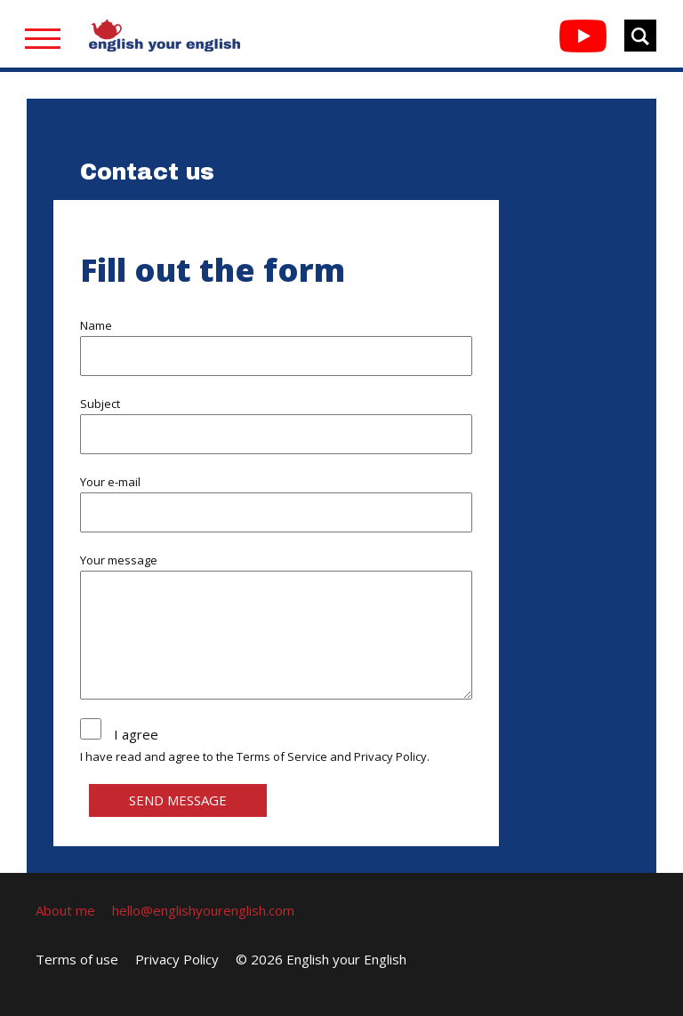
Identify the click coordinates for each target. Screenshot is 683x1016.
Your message (118, 560)
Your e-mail (110, 482)
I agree (136, 734)
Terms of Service (282, 756)
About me (65, 910)
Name (96, 325)
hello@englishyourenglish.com (203, 910)
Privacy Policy (390, 756)
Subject (100, 404)
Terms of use (77, 959)
